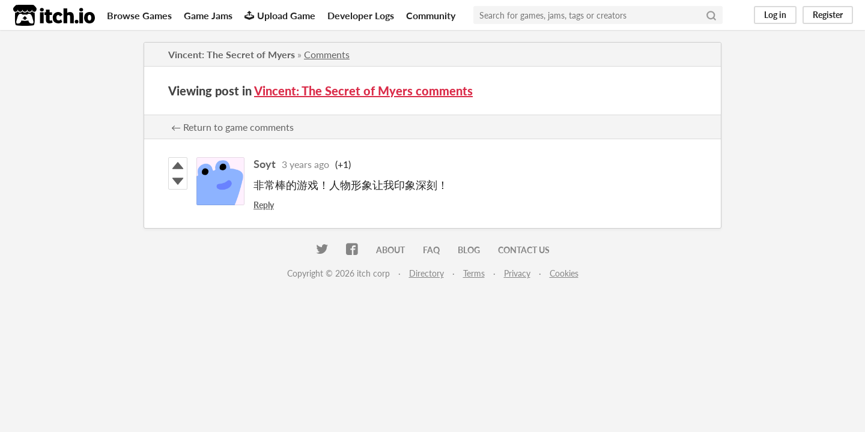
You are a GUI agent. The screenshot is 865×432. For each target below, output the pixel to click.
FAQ (431, 250)
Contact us (524, 250)
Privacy (517, 273)
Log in (775, 15)
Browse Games (139, 15)
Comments (327, 54)
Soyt (264, 163)
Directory (426, 273)
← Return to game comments (232, 127)
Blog (469, 250)
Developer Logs (360, 15)
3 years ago (305, 164)
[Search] (711, 15)
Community (430, 15)
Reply (263, 205)
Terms (474, 273)
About (390, 250)
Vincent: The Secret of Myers (231, 54)
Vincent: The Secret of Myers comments (363, 90)
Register (828, 15)
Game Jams (208, 15)
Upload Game (279, 15)
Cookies (564, 273)
